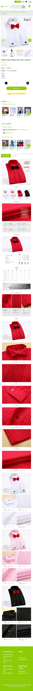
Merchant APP (22, 673)
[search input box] (16, 7)
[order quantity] (16, 83)
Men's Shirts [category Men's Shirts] (14, 12)
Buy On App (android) (16, 93)
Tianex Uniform (7, 127)
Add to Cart (16, 88)
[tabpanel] (16, 401)
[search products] (23, 7)
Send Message (23, 659)
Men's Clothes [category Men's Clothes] (5, 12)
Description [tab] (5, 156)
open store (21, 671)
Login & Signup (8, 673)
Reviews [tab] (14, 156)
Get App (17, 1)
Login (30, 2)
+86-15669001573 (23, 130)
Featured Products (7, 137)
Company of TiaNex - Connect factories (21, 685)
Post (23, 2)
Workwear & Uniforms (9, 104)
